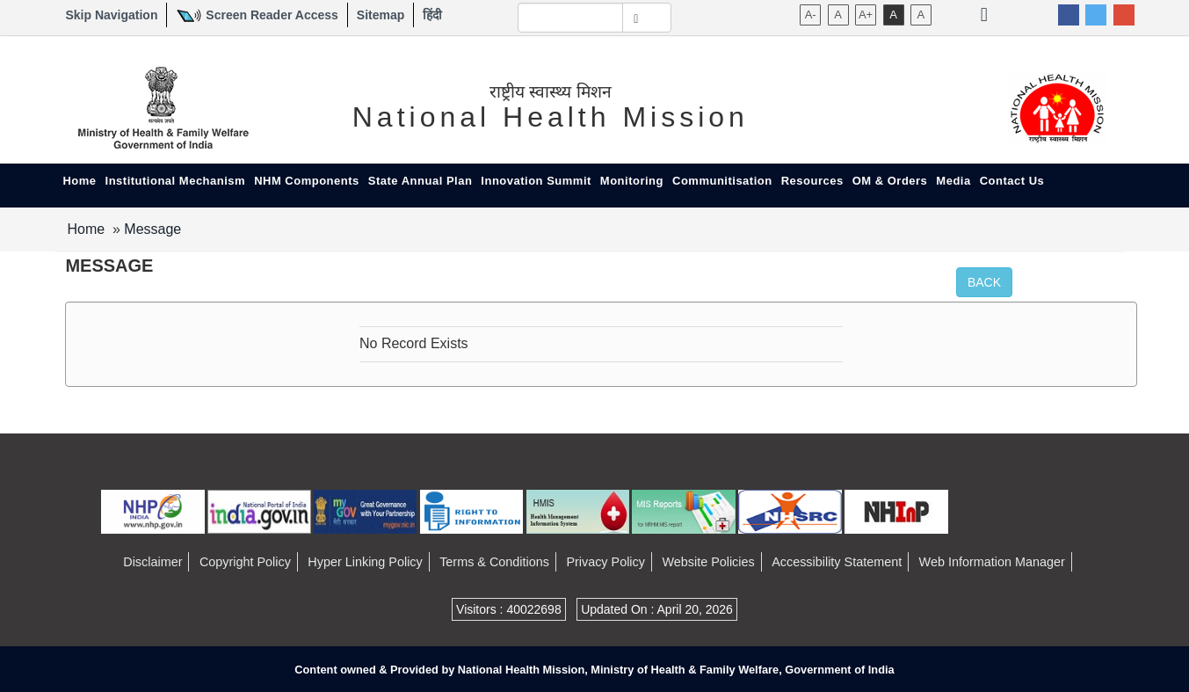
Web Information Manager (992, 562)
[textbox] (571, 18)
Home (79, 180)
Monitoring (631, 180)
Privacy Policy (605, 562)
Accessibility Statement (837, 562)
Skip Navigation (111, 15)
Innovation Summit (536, 180)
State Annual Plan (420, 180)
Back (984, 282)
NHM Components (306, 180)
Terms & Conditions (494, 562)
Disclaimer (152, 562)
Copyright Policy (245, 562)
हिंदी (432, 15)
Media (953, 180)
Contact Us (1012, 180)
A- (810, 14)
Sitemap (380, 15)
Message (152, 229)
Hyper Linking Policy (365, 562)
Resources (812, 180)
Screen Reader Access (271, 15)
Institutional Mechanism (175, 180)
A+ (866, 14)
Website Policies (708, 562)
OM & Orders (890, 180)
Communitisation (722, 180)
